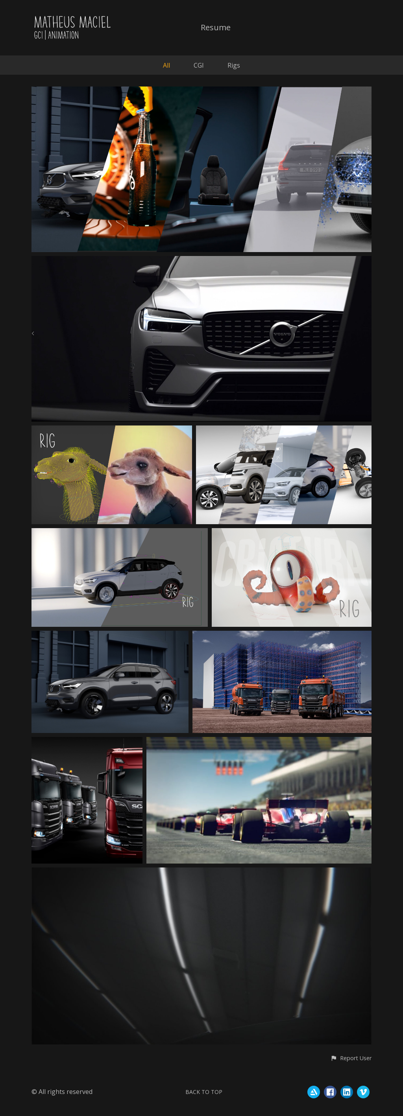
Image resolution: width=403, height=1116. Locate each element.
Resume (216, 28)
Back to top (203, 1092)
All (166, 65)
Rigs (233, 65)
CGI (199, 65)
